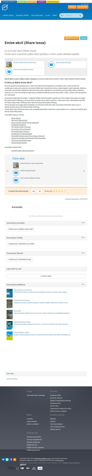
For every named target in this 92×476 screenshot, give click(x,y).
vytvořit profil (82, 7)
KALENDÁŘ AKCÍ (37, 15)
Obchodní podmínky (33, 442)
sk (87, 4)
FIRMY (55, 15)
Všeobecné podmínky (34, 437)
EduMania (31, 2)
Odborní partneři (55, 429)
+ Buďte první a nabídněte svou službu (21, 244)
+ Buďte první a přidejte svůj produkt (20, 229)
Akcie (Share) (16, 118)
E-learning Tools (55, 403)
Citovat (83, 38)
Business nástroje (56, 398)
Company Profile (55, 395)
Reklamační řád (32, 445)
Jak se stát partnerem (57, 427)
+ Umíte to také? (46, 276)
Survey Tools (54, 406)
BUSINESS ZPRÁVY (22, 15)
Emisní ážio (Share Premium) (21, 129)
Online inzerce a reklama (58, 411)
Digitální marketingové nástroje (60, 400)
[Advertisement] (46, 25)
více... (83, 222)
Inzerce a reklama (33, 424)
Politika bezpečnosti (33, 450)
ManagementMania (9, 2)
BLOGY (47, 15)
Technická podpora (56, 424)
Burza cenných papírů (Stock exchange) (25, 123)
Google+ (61, 460)
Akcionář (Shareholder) (19, 120)
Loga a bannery (32, 421)
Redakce (53, 419)
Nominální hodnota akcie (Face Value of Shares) (28, 136)
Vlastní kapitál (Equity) (19, 143)
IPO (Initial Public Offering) (20, 131)
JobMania (41, 2)
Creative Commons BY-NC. (71, 463)
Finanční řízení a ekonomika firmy (22, 151)
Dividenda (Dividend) (18, 125)
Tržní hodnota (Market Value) (21, 140)
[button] (6, 169)
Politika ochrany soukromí (35, 447)
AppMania (22, 2)
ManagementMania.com (43, 458)
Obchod (52, 421)
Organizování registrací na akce (60, 408)
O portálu (30, 419)
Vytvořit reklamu (12, 379)
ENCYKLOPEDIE (8, 15)
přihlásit (72, 7)
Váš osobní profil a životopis (36, 395)
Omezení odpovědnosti (34, 439)
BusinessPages (53, 2)
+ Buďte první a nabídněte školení (19, 259)
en (82, 4)
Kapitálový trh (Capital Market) (21, 134)
